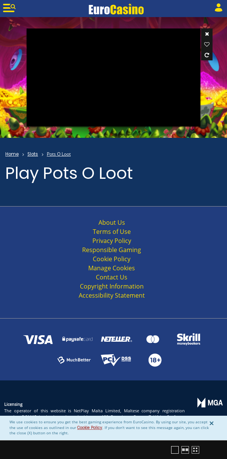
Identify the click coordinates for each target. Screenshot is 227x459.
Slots (32, 154)
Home (12, 154)
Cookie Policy (89, 427)
